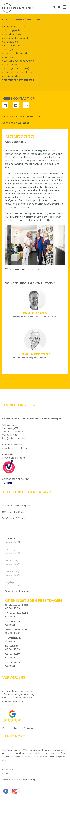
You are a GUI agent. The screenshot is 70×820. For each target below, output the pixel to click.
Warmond (24, 122)
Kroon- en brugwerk (15, 53)
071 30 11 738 (32, 116)
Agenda (8, 769)
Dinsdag (10, 549)
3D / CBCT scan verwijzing (18, 697)
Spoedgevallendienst (17, 591)
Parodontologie (13, 34)
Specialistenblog (13, 701)
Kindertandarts (12, 75)
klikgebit (51, 220)
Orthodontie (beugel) (16, 37)
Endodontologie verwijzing (19, 694)
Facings (8, 56)
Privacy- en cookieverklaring (18, 779)
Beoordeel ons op (17, 728)
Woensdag (11, 560)
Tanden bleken (12, 45)
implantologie (46, 216)
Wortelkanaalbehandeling (19, 60)
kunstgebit (35, 220)
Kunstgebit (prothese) (16, 68)
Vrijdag (9, 582)
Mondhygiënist (12, 30)
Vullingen (9, 49)
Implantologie (12, 64)
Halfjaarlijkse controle (16, 26)
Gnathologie (11, 41)
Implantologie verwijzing (18, 690)
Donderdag (12, 571)
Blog (6, 773)
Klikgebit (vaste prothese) (18, 72)
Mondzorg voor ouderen (19, 79)
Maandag (11, 538)
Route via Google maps (16, 448)
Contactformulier (13, 444)
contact (14, 116)
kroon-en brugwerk (25, 216)
